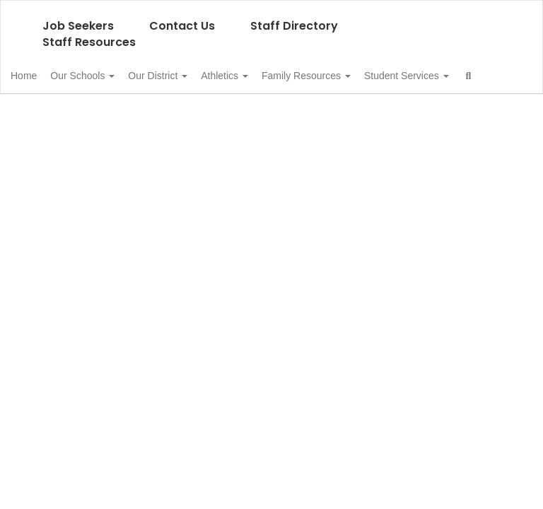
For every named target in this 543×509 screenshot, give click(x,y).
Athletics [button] (269, 75)
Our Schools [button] (112, 75)
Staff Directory (294, 26)
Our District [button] (195, 75)
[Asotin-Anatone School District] (271, 9)
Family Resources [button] (359, 75)
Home (46, 75)
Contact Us (182, 26)
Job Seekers (78, 26)
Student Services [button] (75, 111)
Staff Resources (89, 42)
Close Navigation (209, 116)
